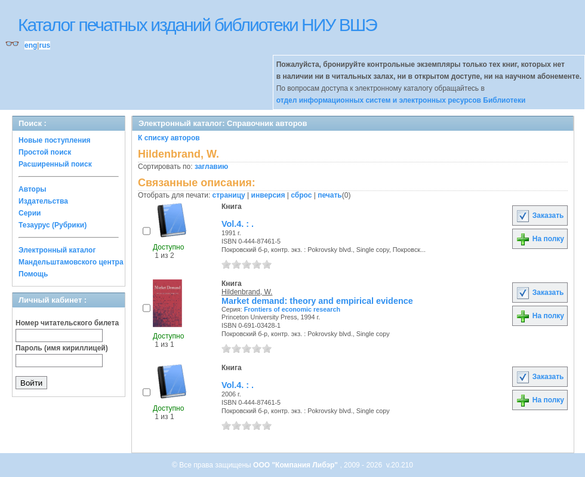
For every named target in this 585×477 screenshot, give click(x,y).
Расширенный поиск (55, 164)
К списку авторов (169, 138)
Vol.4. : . (237, 224)
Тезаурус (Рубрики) (53, 225)
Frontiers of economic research (292, 309)
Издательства (43, 201)
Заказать (540, 215)
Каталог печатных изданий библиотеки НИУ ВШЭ (197, 25)
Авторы (33, 189)
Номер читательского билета (67, 323)
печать (330, 195)
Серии (30, 213)
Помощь (33, 274)
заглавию (211, 166)
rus (44, 45)
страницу (229, 195)
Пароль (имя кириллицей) (62, 348)
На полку (540, 239)
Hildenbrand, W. (246, 292)
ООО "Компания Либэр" (296, 465)
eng (30, 45)
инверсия (268, 195)
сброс (301, 195)
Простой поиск (45, 152)
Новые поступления (55, 140)
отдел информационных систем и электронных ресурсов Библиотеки (401, 100)
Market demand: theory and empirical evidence (317, 301)
